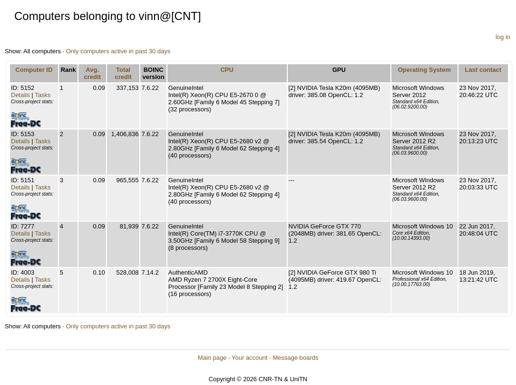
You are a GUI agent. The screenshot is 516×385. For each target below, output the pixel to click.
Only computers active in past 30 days (118, 51)
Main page (212, 357)
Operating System (424, 69)
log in (503, 36)
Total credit (123, 73)
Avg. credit (92, 73)
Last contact (483, 69)
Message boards (295, 357)
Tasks (42, 95)
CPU (226, 69)
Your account (249, 357)
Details (20, 95)
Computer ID (33, 69)
